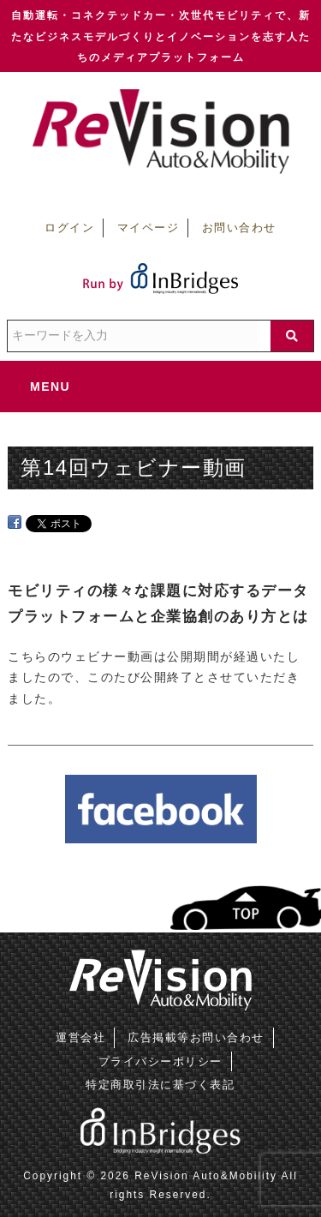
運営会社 (80, 1037)
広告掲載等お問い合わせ (196, 1037)
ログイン (69, 228)
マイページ (148, 228)
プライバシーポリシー (160, 1061)
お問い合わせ (239, 228)
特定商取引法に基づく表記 (160, 1084)
